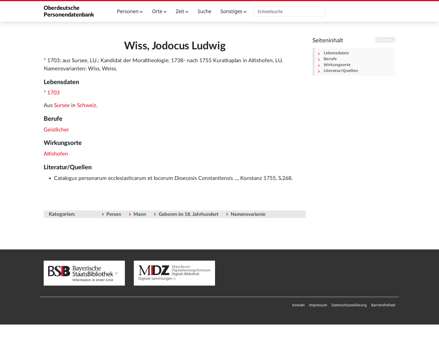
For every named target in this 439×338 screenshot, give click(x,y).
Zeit (182, 11)
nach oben (385, 39)
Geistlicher (56, 130)
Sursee (62, 105)
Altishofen (56, 154)
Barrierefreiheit (383, 305)
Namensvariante (248, 214)
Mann (140, 214)
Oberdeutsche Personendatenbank (69, 11)
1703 (53, 93)
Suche (204, 11)
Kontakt (298, 305)
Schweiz (86, 105)
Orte (159, 11)
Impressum (318, 305)
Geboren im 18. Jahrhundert (188, 214)
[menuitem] (298, 305)
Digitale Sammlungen (155, 278)
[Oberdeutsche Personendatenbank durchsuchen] (289, 11)
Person (113, 214)
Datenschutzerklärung (348, 305)
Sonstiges (233, 11)
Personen (130, 11)
